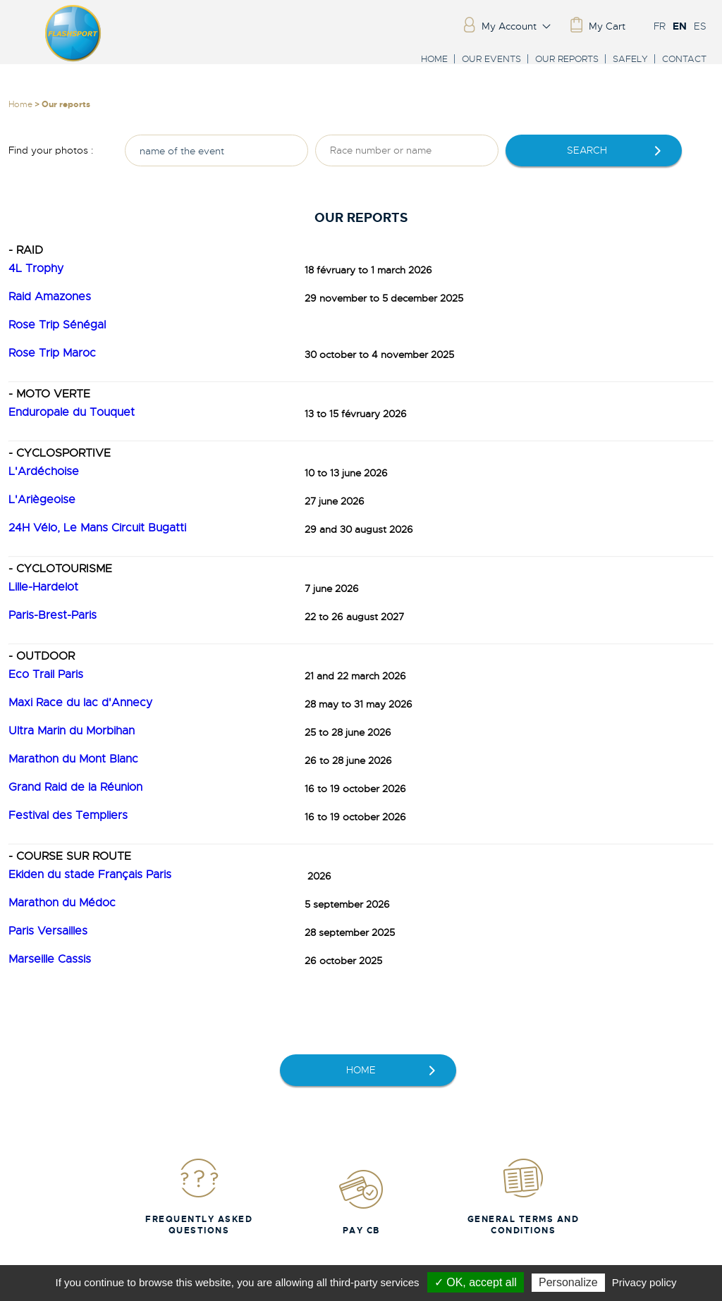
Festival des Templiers (68, 815)
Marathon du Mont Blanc (73, 759)
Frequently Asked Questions (198, 1196)
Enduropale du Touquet (71, 412)
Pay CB (361, 1202)
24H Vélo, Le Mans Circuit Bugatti (97, 528)
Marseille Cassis (49, 959)
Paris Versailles (47, 931)
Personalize (568, 1282)
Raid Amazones (49, 296)
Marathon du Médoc (62, 902)
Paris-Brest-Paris (52, 615)
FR (660, 26)
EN (680, 26)
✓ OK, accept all (475, 1282)
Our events (491, 58)
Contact (684, 58)
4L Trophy (35, 268)
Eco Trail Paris (45, 674)
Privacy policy (644, 1282)
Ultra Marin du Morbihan (71, 730)
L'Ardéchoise (43, 471)
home (361, 1069)
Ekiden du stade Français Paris (89, 874)
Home (434, 58)
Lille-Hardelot (43, 587)
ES (700, 26)
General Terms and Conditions (523, 1196)
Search (587, 150)
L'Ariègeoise (41, 499)
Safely (630, 58)
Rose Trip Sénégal (57, 325)
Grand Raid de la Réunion (75, 787)
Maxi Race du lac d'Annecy (80, 702)
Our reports (567, 58)
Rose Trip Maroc (52, 353)
